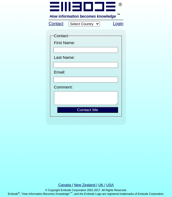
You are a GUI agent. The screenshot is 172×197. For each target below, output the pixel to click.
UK (101, 185)
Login (118, 23)
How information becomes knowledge (83, 16)
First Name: (64, 42)
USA (110, 185)
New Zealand (85, 185)
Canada (65, 185)
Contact (56, 23)
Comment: (63, 87)
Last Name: (64, 57)
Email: (59, 72)
